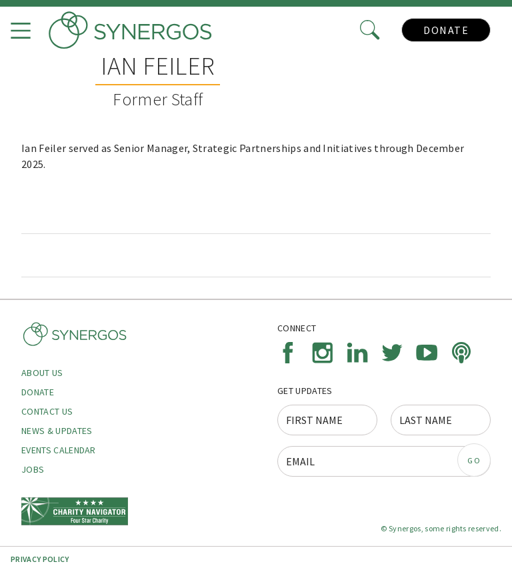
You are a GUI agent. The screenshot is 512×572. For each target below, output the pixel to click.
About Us (42, 373)
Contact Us (47, 411)
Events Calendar (58, 450)
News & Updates (56, 431)
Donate (446, 30)
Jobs (32, 469)
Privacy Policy (40, 559)
